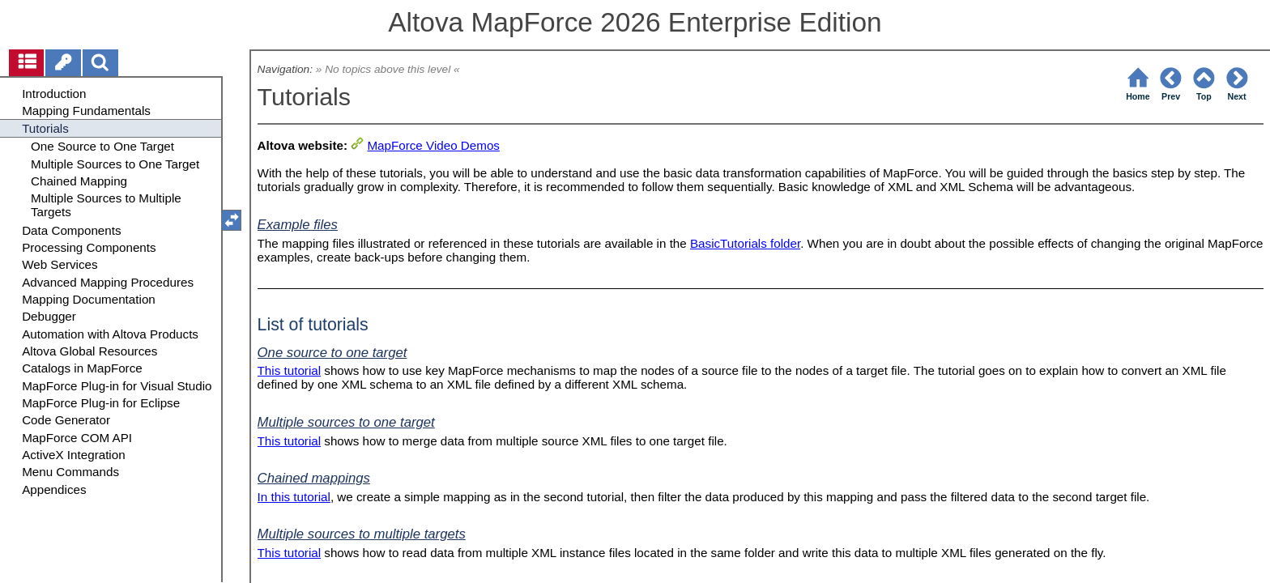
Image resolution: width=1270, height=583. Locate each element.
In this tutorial (294, 497)
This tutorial (290, 370)
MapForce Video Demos (433, 145)
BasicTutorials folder (745, 243)
